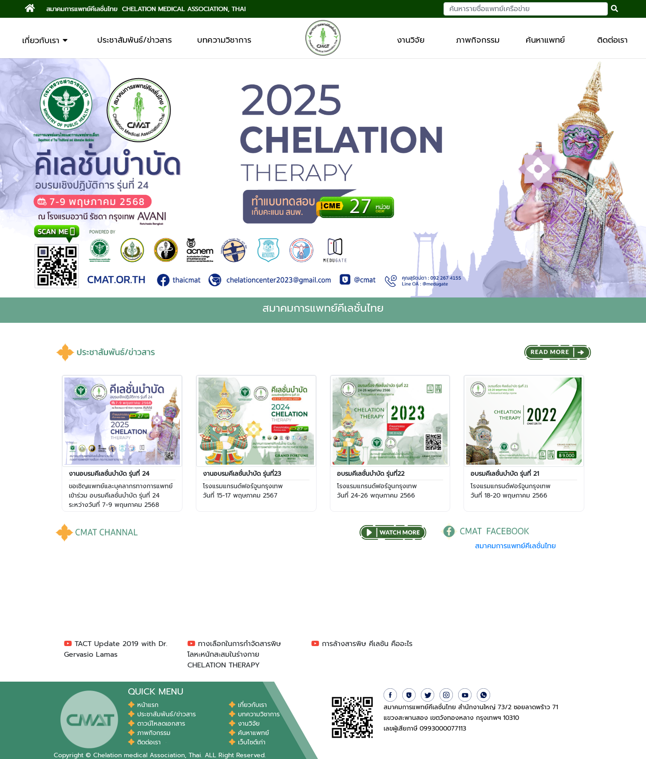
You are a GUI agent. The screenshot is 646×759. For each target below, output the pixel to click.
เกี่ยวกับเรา (44, 40)
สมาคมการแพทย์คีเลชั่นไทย (515, 546)
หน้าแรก (143, 705)
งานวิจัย (410, 40)
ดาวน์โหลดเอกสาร (156, 723)
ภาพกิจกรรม (477, 40)
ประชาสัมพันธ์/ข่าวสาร (134, 40)
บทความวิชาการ (224, 40)
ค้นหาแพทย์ (545, 40)
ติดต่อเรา (612, 40)
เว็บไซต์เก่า (247, 742)
